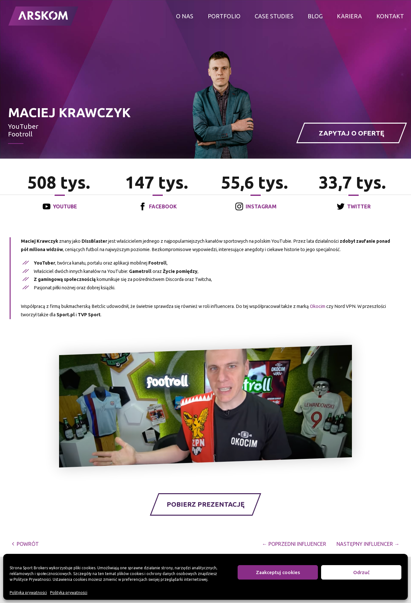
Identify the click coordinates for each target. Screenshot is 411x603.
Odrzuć (361, 572)
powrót (25, 543)
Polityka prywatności (28, 592)
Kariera (349, 16)
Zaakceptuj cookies (278, 572)
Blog (315, 16)
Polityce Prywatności (32, 579)
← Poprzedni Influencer (294, 543)
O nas (184, 16)
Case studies (274, 16)
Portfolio (224, 16)
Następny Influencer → (368, 543)
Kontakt (390, 16)
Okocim (317, 306)
